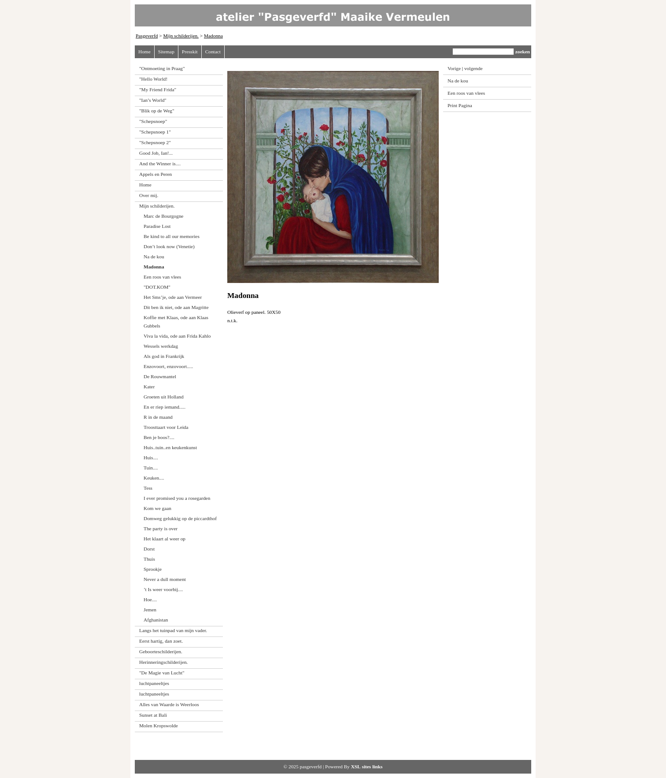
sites (366, 766)
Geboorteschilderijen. (160, 651)
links (377, 766)
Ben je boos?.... (159, 437)
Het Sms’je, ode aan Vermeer (173, 297)
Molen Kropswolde (158, 725)
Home (144, 51)
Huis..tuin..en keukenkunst (170, 447)
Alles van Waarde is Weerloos (169, 704)
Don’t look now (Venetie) (169, 246)
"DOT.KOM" (157, 287)
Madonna (213, 35)
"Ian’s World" (152, 100)
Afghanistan (156, 619)
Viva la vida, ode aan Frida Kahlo (177, 336)
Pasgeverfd (147, 35)
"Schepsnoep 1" (155, 131)
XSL (356, 766)
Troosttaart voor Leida (166, 427)
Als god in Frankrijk (164, 356)
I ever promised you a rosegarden (177, 498)
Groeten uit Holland (164, 396)
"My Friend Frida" (157, 89)
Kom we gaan (157, 508)
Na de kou (154, 256)
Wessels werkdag (161, 346)
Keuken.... (154, 477)
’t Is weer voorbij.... (163, 589)
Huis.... (151, 457)
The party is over (161, 528)
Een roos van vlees (162, 276)
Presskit (190, 51)
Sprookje (153, 569)
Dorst (149, 548)
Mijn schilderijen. (181, 35)
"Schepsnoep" (153, 121)
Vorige (454, 68)
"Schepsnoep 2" (155, 142)
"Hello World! (153, 79)
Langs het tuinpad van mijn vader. (173, 630)
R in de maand (158, 417)
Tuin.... (151, 467)
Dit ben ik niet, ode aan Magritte (176, 307)
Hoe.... (150, 599)
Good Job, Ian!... (156, 153)
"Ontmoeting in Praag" (162, 68)
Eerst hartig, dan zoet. (161, 641)
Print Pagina (460, 105)
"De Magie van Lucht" (162, 672)
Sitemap (166, 51)
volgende (473, 68)
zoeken (522, 51)
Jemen (150, 609)
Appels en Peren (155, 174)
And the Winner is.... (160, 163)
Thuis (149, 559)
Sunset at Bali (153, 715)
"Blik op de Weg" (156, 110)
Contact (213, 51)
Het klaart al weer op (164, 538)
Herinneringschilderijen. (163, 662)
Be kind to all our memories (172, 236)
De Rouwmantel (160, 376)
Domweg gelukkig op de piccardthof (180, 518)
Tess (148, 488)
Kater (149, 386)
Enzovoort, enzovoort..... (168, 366)
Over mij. (148, 195)
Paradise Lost (157, 226)
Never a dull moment (165, 579)
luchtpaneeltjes (154, 683)
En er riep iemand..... (164, 406)
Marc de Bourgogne (163, 216)
